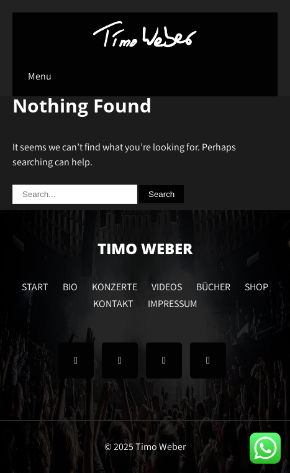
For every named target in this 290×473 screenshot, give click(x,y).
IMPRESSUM (172, 302)
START (35, 285)
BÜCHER (213, 285)
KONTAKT (113, 302)
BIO (70, 285)
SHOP (256, 285)
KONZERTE (114, 285)
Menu (40, 76)
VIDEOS (167, 285)
